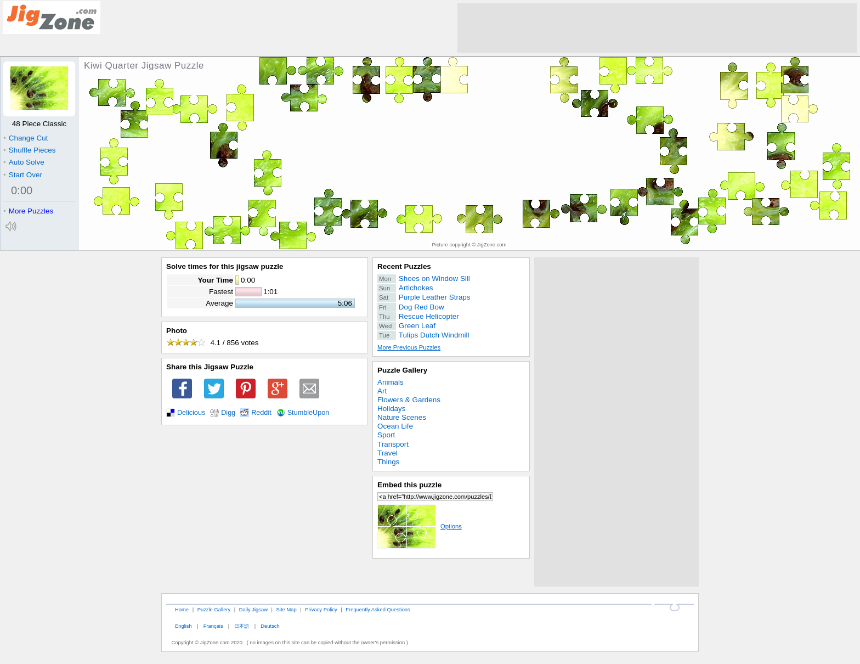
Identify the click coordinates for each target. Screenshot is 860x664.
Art (382, 391)
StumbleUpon (308, 413)
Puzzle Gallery (402, 370)
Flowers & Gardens (408, 400)
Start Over (22, 175)
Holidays (391, 408)
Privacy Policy (321, 609)
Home (182, 609)
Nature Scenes (401, 417)
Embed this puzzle (409, 485)
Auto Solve (23, 162)
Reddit (261, 413)
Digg (228, 413)
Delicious (191, 413)
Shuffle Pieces (29, 150)
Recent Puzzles (404, 266)
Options (419, 526)
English (183, 626)
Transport (393, 444)
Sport (386, 435)
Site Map (286, 609)
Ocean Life (395, 426)
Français (213, 626)
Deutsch (270, 626)
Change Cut (25, 138)
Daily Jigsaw (253, 609)
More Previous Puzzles (408, 347)
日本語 (241, 626)
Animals (390, 382)
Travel (387, 453)
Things (388, 462)
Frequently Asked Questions (378, 609)
